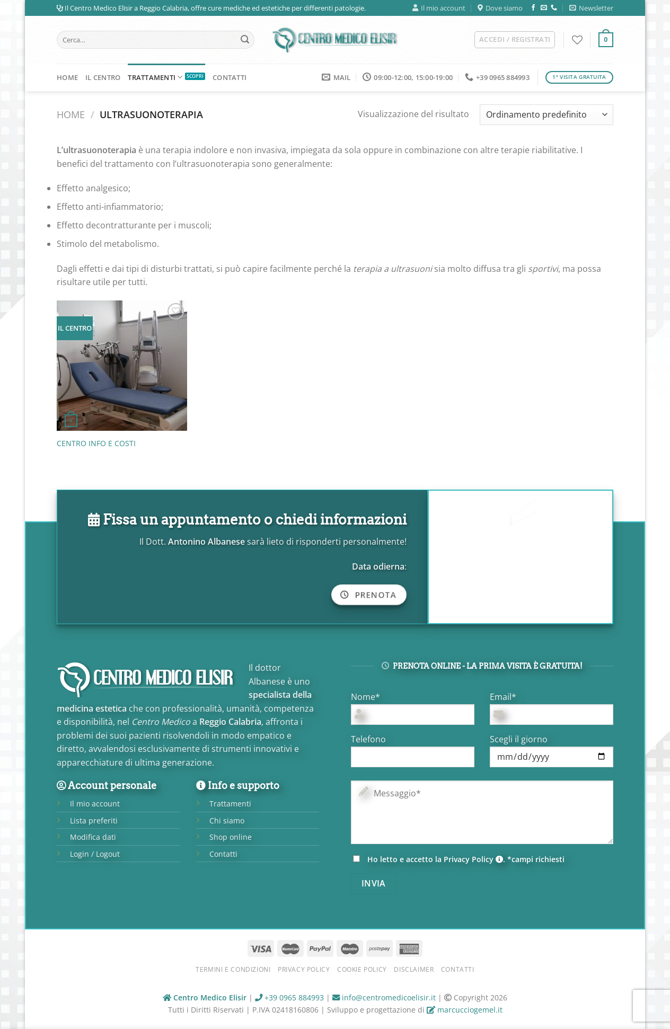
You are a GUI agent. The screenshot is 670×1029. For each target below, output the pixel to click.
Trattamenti (155, 77)
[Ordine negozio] (546, 114)
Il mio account (438, 8)
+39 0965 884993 (289, 997)
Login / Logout (95, 854)
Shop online (230, 837)
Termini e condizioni (233, 969)
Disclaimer (414, 969)
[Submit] (245, 40)
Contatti (229, 77)
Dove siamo (500, 8)
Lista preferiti (94, 820)
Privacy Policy (473, 859)
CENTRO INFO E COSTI (96, 443)
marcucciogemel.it (465, 1010)
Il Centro (102, 77)
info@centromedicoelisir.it (384, 997)
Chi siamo (226, 820)
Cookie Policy (362, 969)
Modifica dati (93, 837)
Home (67, 77)
